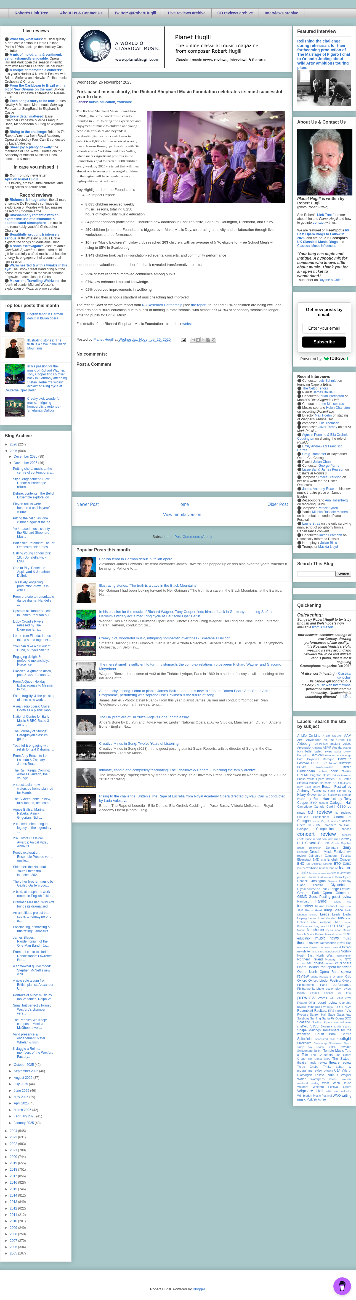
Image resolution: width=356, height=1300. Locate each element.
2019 (14, 1163)
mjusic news (333, 929)
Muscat (329, 934)
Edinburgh (315, 855)
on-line (318, 963)
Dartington (315, 847)
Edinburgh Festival (338, 855)
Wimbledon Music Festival (314, 1095)
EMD (316, 859)
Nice (314, 951)
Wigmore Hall (310, 1091)
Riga (330, 1006)
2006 (14, 1247)
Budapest (345, 782)
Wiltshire (346, 1091)
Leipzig (302, 918)
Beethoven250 (324, 767)
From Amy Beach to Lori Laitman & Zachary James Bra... (31, 760)
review (301, 1006)
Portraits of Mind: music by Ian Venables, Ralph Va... (33, 997)
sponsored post (325, 1038)
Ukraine (328, 1070)
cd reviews (343, 812)
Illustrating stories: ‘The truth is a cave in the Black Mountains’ (148, 585)
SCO (348, 1018)
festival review (317, 873)
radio (331, 998)
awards (347, 747)
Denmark (332, 847)
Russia (339, 1010)
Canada (319, 806)
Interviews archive (281, 13)
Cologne (302, 829)
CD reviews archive (235, 13)
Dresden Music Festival (327, 852)
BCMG (301, 767)
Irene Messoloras (331, 404)
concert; (346, 834)
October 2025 (24, 1065)
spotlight (343, 1038)
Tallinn (318, 1050)
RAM (339, 998)
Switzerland (305, 1050)
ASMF (327, 747)
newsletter (304, 951)
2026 (14, 444)
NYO (348, 959)
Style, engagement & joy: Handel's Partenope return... (31, 483)
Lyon (348, 926)
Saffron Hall (318, 1014)
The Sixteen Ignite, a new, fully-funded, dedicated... (33, 801)
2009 (14, 1228)
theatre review (340, 1062)
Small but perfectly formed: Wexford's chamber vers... (32, 1009)
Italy (341, 906)
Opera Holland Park (311, 967)
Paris (323, 984)
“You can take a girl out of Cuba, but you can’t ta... (32, 648)
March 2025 (23, 1110)
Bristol (327, 775)
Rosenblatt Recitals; (312, 1011)
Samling (315, 1018)
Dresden (303, 851)
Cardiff (330, 806)
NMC (321, 951)
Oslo (348, 976)
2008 (14, 1234)
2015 (14, 1189)
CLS (311, 825)
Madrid (301, 929)
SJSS (314, 1026)
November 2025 (26, 463)
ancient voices (340, 743)
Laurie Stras (310, 523)
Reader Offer (306, 1002)
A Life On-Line (308, 736)
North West (325, 955)
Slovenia (326, 1026)
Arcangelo (304, 747)
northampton (343, 955)
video (333, 1074)
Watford (333, 1079)
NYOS (301, 963)
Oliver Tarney (327, 427)
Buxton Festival (334, 787)
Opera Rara (329, 972)
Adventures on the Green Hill (328, 739)
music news (327, 938)
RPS (331, 1010)
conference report (309, 839)
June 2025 (22, 1091)
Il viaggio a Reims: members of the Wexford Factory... (33, 1053)
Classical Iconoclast (343, 675)
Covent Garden (317, 843)
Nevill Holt (344, 942)
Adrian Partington (331, 396)
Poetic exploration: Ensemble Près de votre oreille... (32, 857)
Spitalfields (305, 1039)
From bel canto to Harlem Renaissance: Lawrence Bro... (32, 956)
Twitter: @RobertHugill (135, 13)
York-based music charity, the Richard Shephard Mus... (32, 533)
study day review (310, 1046)
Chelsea (302, 817)
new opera (303, 947)
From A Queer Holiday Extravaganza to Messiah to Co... (33, 686)
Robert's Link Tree (31, 13)
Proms (322, 998)
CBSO (341, 806)
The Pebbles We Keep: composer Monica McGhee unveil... (30, 1024)
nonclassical (332, 951)
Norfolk (346, 951)
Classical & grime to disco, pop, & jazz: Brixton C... (32, 673)
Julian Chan (322, 462)
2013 (14, 1202)
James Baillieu (323, 392)
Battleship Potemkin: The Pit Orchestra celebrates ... (34, 545)
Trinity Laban (333, 1066)
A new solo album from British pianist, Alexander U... (33, 985)
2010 (14, 1221)
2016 (14, 1182)
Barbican (316, 755)
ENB (323, 859)
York (310, 1099)
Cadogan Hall (340, 803)
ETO (337, 864)
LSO (340, 926)
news (346, 947)
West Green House (336, 1083)
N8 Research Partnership (162, 305)
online (329, 963)
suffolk (332, 1046)
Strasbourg (320, 1043)
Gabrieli (302, 881)
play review (343, 988)
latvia (348, 910)
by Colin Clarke (334, 790)
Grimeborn (343, 893)
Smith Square (342, 1026)
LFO (348, 918)
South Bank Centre (333, 1034)
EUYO (301, 868)
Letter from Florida (322, 918)
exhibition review (316, 868)
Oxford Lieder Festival (324, 981)
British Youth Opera (310, 779)
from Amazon (322, 627)
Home (183, 504)
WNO (337, 1096)
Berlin (347, 767)
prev (348, 992)
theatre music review (312, 1062)
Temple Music (333, 1051)
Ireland (319, 906)
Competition (325, 829)
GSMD (302, 897)
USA (337, 1070)
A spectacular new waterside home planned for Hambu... (33, 789)
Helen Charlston (338, 408)
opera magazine (339, 967)
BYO (313, 802)
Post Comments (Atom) (193, 537)
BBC (314, 763)
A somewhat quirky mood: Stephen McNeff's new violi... (32, 970)
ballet (308, 751)
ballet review (323, 751)
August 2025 (23, 1078)
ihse (348, 901)
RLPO (337, 1006)
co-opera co (333, 825)
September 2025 (26, 1071)
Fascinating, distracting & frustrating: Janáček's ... (32, 929)
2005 (14, 1253)
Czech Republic (341, 843)
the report (199, 305)
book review (341, 771)
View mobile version (182, 514)
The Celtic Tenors (315, 388)
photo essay (325, 988)
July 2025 (21, 1084)
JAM (300, 910)
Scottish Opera (322, 1022)
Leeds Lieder (341, 914)
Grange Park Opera (314, 893)
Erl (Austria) (314, 863)
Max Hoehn (323, 415)
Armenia (317, 747)
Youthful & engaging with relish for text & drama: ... (33, 747)
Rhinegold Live (316, 1006)
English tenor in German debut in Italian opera (135, 559)
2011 (14, 1215)
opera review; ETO (323, 976)
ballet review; (342, 751)
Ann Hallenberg (336, 500)
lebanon (302, 914)
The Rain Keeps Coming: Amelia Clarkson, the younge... (31, 774)
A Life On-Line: (332, 735)
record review (327, 1003)
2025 (14, 451)
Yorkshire (124, 102)
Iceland (337, 901)
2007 (14, 1241)
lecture (313, 914)
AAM (347, 736)
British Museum (342, 775)
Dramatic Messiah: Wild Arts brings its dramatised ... (33, 904)
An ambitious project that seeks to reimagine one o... (32, 917)
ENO (300, 864)
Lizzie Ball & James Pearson (323, 469)
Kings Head (313, 910)
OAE (308, 963)
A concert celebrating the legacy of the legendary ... (32, 828)
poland (301, 992)
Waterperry (317, 1079)
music (338, 934)
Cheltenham (321, 817)
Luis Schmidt (328, 381)
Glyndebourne (341, 885)
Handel (321, 901)
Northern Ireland (310, 959)
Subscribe (324, 342)
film (328, 873)
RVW (347, 1010)
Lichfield (302, 922)
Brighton (315, 775)
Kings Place (333, 910)
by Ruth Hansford (322, 799)
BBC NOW (329, 763)
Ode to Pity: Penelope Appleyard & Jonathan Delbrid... (31, 572)
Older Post (277, 504)
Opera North (307, 972)
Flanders (313, 877)
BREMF (303, 775)
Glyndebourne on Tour (312, 889)
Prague (328, 992)
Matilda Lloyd (328, 547)
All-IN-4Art (321, 743)
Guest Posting (319, 897)
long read (320, 926)
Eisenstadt (304, 859)
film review (338, 873)
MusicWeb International (334, 685)
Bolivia (323, 771)
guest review (341, 897)
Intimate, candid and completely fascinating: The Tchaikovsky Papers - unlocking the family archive (177, 770)
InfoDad (345, 697)
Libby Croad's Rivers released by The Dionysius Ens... (28, 625)
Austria (337, 747)
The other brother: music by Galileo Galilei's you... (33, 883)
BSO (336, 782)
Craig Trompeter (314, 454)
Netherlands (328, 942)
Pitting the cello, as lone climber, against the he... (33, 520)
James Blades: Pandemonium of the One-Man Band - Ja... (31, 941)
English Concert (339, 859)
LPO (331, 926)
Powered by (324, 358)
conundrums (330, 839)
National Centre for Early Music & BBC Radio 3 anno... (31, 721)
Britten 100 (333, 779)
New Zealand (333, 947)
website (188, 324)
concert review (316, 834)
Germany (345, 881)
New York (317, 947)
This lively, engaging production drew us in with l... (31, 586)
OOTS (337, 963)
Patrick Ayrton (328, 508)
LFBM (340, 918)
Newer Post (87, 504)
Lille (313, 922)
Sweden (346, 1046)
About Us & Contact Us (81, 13)
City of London (330, 821)
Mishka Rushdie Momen (330, 512)
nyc (340, 959)
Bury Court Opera (308, 786)
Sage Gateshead (339, 1014)
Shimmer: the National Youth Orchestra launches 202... (29, 871)
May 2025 (21, 1097)
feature (333, 868)
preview (306, 997)
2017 (14, 1176)
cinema (316, 821)
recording (345, 1002)
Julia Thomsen (328, 423)
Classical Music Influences (316, 246)
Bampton (303, 755)
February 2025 (25, 1116)
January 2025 (24, 1123)
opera (347, 963)
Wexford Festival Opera (332, 1086)
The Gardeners (322, 1054)
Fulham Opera (342, 877)
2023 (14, 1137)
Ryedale (302, 1014)
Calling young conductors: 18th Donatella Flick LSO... (32, 557)
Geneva (332, 881)
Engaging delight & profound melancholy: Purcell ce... (31, 661)
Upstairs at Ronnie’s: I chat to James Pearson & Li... (33, 613)
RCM (347, 998)
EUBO (347, 863)
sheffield (302, 1026)
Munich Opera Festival (310, 934)
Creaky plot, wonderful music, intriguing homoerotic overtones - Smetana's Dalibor (164, 638)
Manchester (315, 930)
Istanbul (331, 906)
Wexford (302, 1086)
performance (342, 985)
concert (346, 829)
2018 (14, 1169)
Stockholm (304, 1043)
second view (342, 1022)
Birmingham (306, 771)
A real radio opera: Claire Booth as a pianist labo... (33, 708)
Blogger (199, 1289)
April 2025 (22, 1103)
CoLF (347, 825)
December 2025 (26, 456)
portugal (315, 992)
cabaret (323, 802)
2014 (14, 1195)
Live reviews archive (187, 13)
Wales (301, 1079)
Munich (347, 929)
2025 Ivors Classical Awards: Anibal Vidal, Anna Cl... (30, 842)
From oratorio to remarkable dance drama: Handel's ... (33, 601)
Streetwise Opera (340, 1043)
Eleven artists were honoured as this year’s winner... (32, 508)
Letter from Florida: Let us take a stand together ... (32, 638)
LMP (336, 922)
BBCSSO (345, 763)
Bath (300, 759)
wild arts (332, 1091)
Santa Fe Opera (333, 1018)
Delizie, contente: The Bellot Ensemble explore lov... (33, 495)
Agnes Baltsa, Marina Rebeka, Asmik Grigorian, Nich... (28, 813)
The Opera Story (319, 1058)
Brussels (325, 782)
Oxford (302, 981)
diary (347, 847)
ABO (300, 739)
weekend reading (308, 1083)
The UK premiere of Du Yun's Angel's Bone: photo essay (144, 717)
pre (339, 992)
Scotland (303, 1022)
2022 (14, 1144)
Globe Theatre (310, 885)
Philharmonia (306, 988)
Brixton (314, 782)
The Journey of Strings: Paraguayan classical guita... (30, 735)
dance (300, 847)
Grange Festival (339, 889)
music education (102, 102)
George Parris (328, 466)
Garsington (318, 881)
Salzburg (303, 1018)
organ (340, 976)
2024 (14, 1131)
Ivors (348, 906)
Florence (325, 877)
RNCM (346, 1006)
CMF (319, 825)
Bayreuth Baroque (320, 759)
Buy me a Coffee (331, 280)
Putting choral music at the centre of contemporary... (33, 470)
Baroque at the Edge (338, 755)
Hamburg (303, 901)
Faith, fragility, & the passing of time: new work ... (33, 698)
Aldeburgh (304, 744)
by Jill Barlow (327, 794)
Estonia (327, 863)
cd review (320, 812)
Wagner (346, 1075)
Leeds (324, 914)
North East (305, 955)
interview (305, 906)
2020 (14, 1157)
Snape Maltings (309, 1030)
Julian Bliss (328, 543)
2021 (14, 1150)
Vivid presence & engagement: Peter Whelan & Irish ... (29, 1038)
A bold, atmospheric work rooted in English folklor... (33, 894)
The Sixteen (341, 1059)
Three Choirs (307, 1066)
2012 (14, 1208)
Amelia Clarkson (329, 477)
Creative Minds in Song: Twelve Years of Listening (139, 743)
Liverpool (324, 922)
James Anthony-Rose (318, 489)
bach (300, 751)
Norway (330, 959)
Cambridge (304, 806)
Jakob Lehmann (330, 535)
